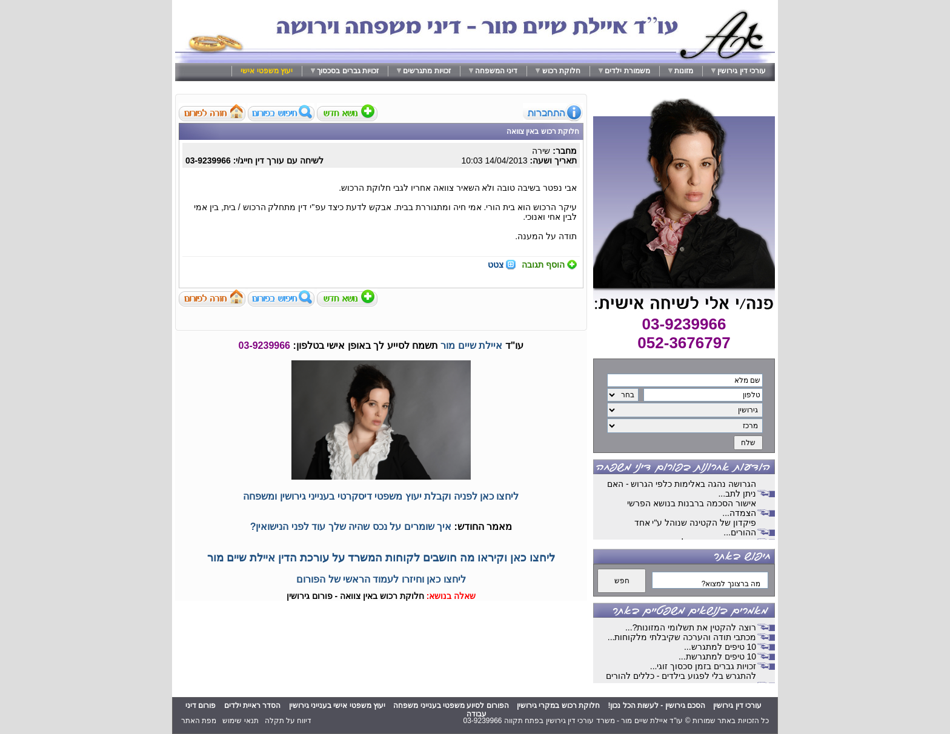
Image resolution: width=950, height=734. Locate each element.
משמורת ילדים (627, 71)
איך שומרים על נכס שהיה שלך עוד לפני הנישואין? (350, 526)
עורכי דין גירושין (741, 71)
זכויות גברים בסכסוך (348, 71)
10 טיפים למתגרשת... (717, 656)
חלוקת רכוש (561, 71)
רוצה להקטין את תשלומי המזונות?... (690, 627)
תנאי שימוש (240, 720)
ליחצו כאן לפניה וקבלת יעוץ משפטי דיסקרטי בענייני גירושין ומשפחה (381, 496)
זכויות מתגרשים (426, 71)
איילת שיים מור (471, 345)
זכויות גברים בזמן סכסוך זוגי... (703, 666)
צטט (495, 264)
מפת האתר (198, 720)
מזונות (683, 71)
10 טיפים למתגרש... (720, 647)
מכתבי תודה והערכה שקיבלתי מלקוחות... (682, 637)
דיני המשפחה (496, 71)
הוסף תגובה (543, 264)
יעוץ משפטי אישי (267, 71)
